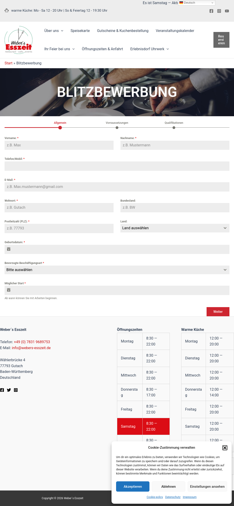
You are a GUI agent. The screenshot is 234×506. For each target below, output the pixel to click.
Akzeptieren (133, 487)
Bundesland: (128, 200)
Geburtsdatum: (15, 242)
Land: (123, 221)
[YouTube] (226, 10)
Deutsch (187, 3)
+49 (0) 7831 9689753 (32, 342)
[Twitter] (9, 390)
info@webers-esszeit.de (31, 348)
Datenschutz (173, 497)
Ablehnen (168, 487)
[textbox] (170, 228)
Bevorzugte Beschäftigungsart (24, 263)
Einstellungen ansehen (207, 487)
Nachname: (128, 138)
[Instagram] (219, 10)
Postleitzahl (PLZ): (17, 221)
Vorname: (12, 138)
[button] (225, 447)
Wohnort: (11, 200)
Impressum (190, 497)
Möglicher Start (15, 283)
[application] (61, 31)
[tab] (60, 125)
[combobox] (174, 228)
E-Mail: (10, 180)
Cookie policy (155, 497)
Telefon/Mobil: (14, 159)
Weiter (218, 312)
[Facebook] (211, 10)
